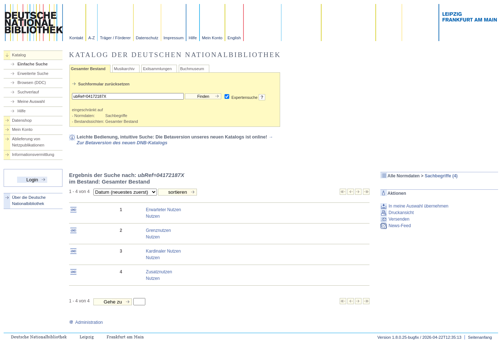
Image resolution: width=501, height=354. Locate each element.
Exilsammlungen (157, 69)
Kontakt (76, 38)
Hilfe (193, 38)
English (234, 38)
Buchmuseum (192, 69)
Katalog (19, 55)
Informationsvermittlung (33, 154)
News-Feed (400, 225)
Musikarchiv (124, 69)
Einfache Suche (32, 64)
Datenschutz (147, 38)
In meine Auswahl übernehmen (419, 206)
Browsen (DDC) (31, 82)
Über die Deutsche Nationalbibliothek (29, 200)
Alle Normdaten (404, 175)
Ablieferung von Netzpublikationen (28, 142)
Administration (86, 322)
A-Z (91, 38)
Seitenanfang (480, 337)
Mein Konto (212, 38)
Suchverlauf (28, 92)
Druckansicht (401, 212)
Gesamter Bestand (88, 69)
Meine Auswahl (31, 101)
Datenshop (22, 120)
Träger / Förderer (115, 38)
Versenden (399, 219)
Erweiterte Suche (32, 73)
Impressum (173, 38)
